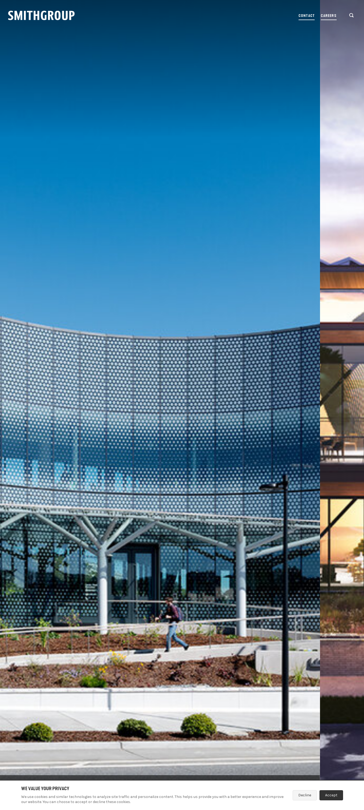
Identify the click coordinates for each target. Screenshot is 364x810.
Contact (307, 15)
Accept (331, 795)
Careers (329, 15)
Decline (304, 795)
